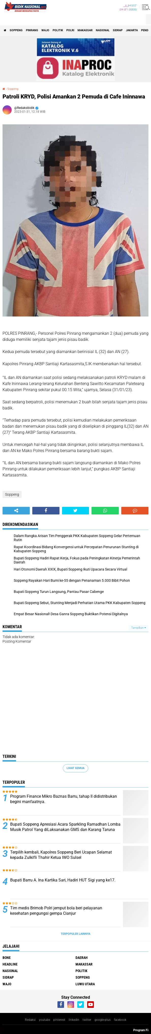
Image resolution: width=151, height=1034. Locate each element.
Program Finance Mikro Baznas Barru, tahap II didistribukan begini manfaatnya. (63, 799)
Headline (10, 964)
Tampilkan (138, 627)
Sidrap (118, 30)
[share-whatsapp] (105, 510)
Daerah (82, 958)
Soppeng (16, 30)
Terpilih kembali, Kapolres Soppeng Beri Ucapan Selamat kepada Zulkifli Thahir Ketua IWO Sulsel (61, 855)
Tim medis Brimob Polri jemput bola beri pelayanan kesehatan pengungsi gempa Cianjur (56, 911)
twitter (87, 1020)
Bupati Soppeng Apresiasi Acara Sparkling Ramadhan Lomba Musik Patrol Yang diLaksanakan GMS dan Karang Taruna (65, 827)
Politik (58, 30)
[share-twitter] (75, 510)
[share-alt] (16, 510)
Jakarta (132, 30)
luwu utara (85, 984)
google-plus (103, 1020)
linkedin (74, 1020)
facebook (120, 1020)
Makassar (85, 30)
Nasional (103, 30)
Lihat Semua (75, 768)
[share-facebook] (45, 510)
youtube (44, 1020)
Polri (70, 30)
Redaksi (30, 1020)
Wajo (45, 30)
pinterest (59, 1020)
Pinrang (32, 30)
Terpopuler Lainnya (75, 934)
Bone (7, 958)
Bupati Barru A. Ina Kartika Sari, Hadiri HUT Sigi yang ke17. (62, 880)
